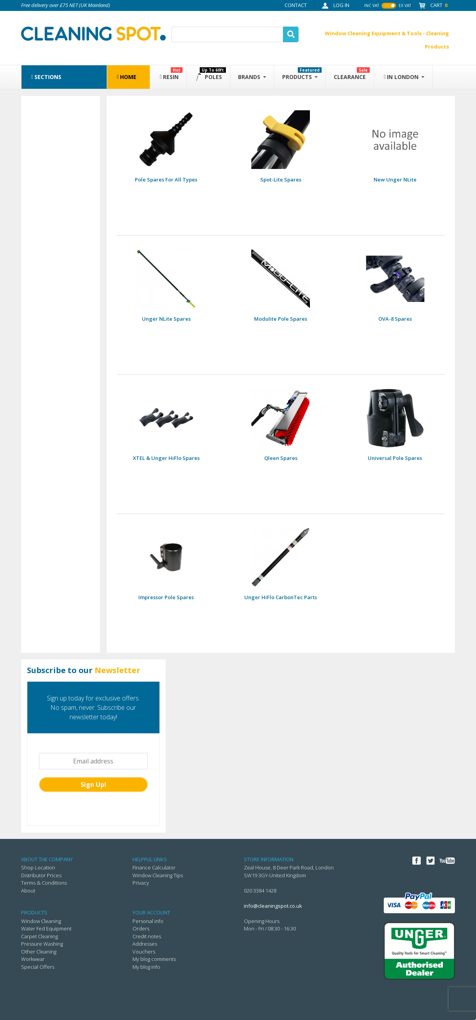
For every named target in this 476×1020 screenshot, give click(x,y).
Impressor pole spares (166, 597)
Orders (140, 928)
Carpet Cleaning (39, 936)
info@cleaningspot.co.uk (273, 905)
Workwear (33, 959)
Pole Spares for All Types (166, 179)
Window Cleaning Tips (157, 875)
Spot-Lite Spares (280, 179)
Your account (151, 912)
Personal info (147, 921)
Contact (296, 5)
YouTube (447, 861)
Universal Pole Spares (395, 458)
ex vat (405, 5)
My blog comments (154, 959)
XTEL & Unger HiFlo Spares (166, 458)
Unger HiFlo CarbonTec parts (280, 597)
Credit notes (146, 936)
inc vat (371, 5)
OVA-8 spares (395, 318)
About (28, 890)
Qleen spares (280, 458)
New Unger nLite (395, 179)
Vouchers (143, 951)
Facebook (416, 861)
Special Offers (37, 966)
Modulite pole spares (280, 318)
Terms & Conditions (44, 882)
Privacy (140, 882)
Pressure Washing (42, 943)
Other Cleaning (38, 951)
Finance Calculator (153, 867)
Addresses (144, 943)
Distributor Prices (41, 875)
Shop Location (38, 867)
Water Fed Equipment (46, 928)
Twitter (430, 861)
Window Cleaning (41, 921)
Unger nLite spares (166, 318)
